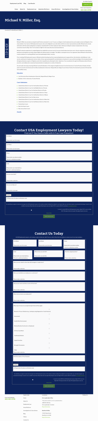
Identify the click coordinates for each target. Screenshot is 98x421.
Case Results (31, 3)
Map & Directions (46, 406)
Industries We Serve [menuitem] (43, 9)
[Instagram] (83, 397)
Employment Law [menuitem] (31, 9)
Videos (25, 416)
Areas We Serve (27, 407)
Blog (25, 3)
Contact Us (26, 420)
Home (24, 398)
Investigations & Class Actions (30, 410)
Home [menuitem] (16, 9)
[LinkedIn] (92, 397)
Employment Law (27, 404)
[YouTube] (89, 397)
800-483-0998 (86, 10)
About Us (25, 401)
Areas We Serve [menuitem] (56, 9)
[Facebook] (86, 397)
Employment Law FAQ (16, 3)
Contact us (87, 4)
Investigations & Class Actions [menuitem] (70, 9)
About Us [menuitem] (22, 9)
